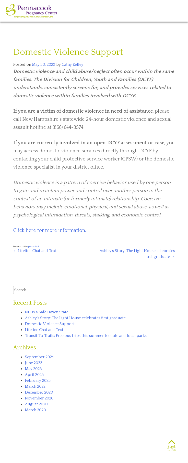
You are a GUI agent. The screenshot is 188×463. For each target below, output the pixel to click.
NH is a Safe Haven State (46, 312)
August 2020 (36, 404)
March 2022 (35, 386)
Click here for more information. (49, 230)
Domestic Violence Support (50, 324)
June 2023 (33, 363)
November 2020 (39, 398)
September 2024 (39, 357)
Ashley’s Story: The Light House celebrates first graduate (75, 318)
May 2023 (33, 369)
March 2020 (35, 410)
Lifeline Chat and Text (35, 251)
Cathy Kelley (72, 64)
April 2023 (34, 374)
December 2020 (39, 392)
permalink (33, 246)
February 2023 (38, 380)
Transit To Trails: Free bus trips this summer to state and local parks (86, 335)
